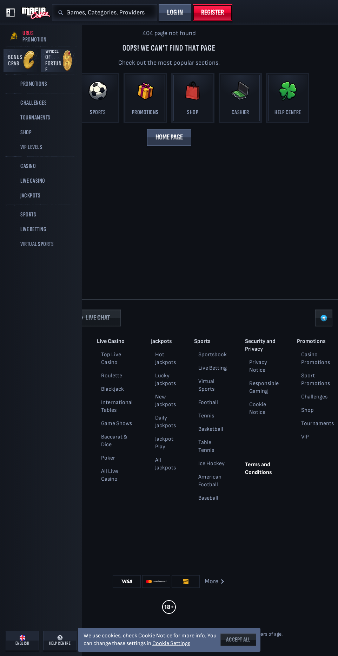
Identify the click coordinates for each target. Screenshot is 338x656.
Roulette (111, 375)
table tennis (206, 446)
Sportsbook (212, 354)
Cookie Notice (155, 635)
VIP (305, 437)
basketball (210, 429)
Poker (108, 458)
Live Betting (212, 368)
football (208, 402)
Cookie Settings (171, 644)
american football (209, 481)
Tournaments (317, 423)
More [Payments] (215, 581)
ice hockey (211, 463)
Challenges (314, 397)
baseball (208, 498)
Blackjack (112, 389)
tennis (206, 416)
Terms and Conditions (258, 468)
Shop (307, 410)
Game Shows (116, 423)
